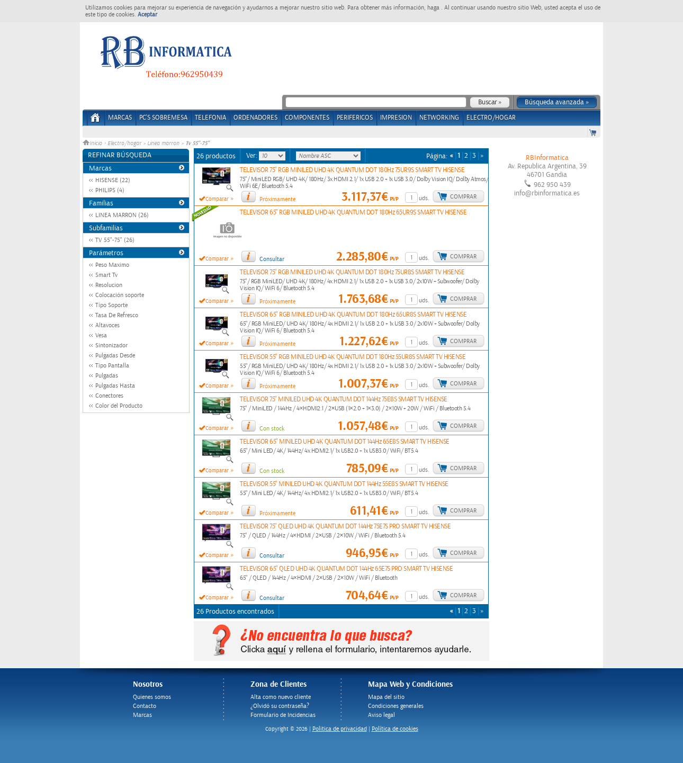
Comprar (463, 196)
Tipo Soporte (111, 305)
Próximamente (277, 199)
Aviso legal (381, 715)
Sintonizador (111, 345)
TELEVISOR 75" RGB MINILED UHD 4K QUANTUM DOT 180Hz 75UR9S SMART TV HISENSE (352, 170)
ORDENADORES (255, 118)
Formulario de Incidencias (283, 715)
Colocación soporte (119, 295)
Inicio (93, 143)
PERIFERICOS (355, 118)
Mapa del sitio (386, 697)
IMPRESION (396, 118)
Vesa (101, 335)
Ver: (252, 155)
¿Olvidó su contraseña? (279, 706)
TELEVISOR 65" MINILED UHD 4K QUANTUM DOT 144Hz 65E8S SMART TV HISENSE (345, 442)
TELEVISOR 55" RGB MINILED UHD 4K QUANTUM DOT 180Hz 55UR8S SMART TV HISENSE (352, 357)
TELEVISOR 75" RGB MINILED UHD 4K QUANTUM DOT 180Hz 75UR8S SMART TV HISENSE (352, 272)
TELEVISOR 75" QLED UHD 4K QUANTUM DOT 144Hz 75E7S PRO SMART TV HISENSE (345, 527)
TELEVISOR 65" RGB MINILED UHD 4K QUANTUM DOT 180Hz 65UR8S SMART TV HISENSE (353, 315)
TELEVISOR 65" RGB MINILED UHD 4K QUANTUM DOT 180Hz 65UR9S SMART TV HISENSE (353, 213)
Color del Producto (118, 405)
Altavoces (107, 325)
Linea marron (163, 143)
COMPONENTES (307, 118)
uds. (424, 198)
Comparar (217, 199)
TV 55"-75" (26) (114, 240)
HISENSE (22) (112, 180)
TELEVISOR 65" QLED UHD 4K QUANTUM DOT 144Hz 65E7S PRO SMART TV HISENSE (346, 569)
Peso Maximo (112, 265)
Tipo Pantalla (112, 365)
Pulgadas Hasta (115, 385)
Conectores (109, 395)
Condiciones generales (396, 706)
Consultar (271, 259)
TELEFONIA (210, 118)
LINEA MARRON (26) (122, 215)
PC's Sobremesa (163, 118)
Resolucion (108, 285)
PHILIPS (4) (109, 190)
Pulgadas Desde (115, 355)
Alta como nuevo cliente (280, 697)
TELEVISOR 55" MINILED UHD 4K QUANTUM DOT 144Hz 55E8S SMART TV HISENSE (344, 484)
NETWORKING (439, 118)
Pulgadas (106, 375)
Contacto (144, 706)
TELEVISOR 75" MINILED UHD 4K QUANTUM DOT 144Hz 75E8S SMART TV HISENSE (343, 399)
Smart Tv (106, 275)
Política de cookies (395, 728)
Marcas (120, 118)
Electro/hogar (124, 143)
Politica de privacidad (339, 728)
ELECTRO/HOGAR (491, 118)
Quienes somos (152, 697)
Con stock (271, 428)
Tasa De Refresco (116, 315)
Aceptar (147, 14)
